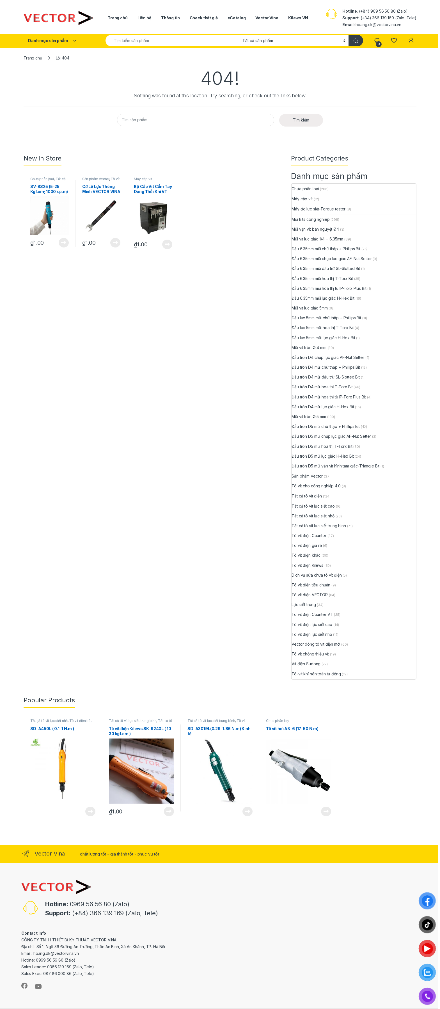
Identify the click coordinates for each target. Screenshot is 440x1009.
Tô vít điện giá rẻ (307, 545)
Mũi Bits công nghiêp (310, 219)
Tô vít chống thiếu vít (310, 654)
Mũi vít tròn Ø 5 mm (309, 416)
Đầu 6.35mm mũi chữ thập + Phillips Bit (326, 248)
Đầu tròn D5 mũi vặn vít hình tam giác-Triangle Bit (335, 466)
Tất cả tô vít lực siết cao (313, 506)
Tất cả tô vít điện (307, 496)
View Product (64, 242)
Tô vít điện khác (306, 555)
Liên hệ (144, 17)
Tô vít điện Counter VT (312, 614)
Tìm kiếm (301, 120)
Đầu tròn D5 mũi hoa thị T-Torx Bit (322, 446)
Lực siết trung (304, 604)
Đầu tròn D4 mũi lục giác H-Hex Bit (323, 406)
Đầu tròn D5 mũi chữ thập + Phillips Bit (326, 426)
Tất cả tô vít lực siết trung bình (48, 181)
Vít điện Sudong (306, 663)
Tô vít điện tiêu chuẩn (311, 585)
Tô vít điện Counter (309, 535)
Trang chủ (118, 17)
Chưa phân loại (42, 179)
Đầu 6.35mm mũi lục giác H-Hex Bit (323, 298)
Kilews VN (298, 17)
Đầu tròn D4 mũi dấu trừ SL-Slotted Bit (326, 377)
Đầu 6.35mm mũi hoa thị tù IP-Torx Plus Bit (329, 288)
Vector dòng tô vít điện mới (316, 644)
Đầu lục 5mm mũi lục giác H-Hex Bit (323, 337)
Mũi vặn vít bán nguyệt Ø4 (315, 229)
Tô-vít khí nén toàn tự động (316, 673)
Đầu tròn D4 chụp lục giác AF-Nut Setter (328, 357)
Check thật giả (204, 17)
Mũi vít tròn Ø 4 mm (309, 347)
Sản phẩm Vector (95, 179)
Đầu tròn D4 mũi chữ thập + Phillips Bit (326, 367)
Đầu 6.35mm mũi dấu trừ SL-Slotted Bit (326, 268)
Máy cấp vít (143, 179)
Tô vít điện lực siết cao (312, 624)
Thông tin (170, 17)
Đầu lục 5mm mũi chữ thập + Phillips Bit (326, 317)
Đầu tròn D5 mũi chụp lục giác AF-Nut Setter (331, 436)
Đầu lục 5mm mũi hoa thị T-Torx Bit (323, 327)
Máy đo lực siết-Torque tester (318, 209)
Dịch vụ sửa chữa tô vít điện (317, 575)
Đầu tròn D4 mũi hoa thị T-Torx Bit (322, 386)
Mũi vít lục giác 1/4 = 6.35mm (317, 239)
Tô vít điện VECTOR (309, 594)
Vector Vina (266, 17)
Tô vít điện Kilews (307, 565)
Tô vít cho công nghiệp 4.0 (101, 181)
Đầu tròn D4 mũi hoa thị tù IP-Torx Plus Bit (329, 397)
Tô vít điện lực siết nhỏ (312, 634)
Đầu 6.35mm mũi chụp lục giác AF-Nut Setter (332, 258)
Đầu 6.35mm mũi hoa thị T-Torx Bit (322, 278)
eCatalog (237, 17)
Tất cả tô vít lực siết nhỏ (313, 515)
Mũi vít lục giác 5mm (309, 308)
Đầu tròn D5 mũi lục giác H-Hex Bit (323, 456)
